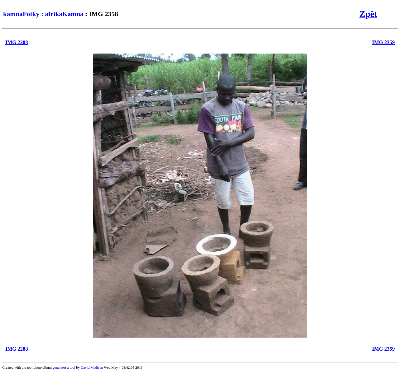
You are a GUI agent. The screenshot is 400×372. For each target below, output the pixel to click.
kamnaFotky (21, 13)
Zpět (368, 14)
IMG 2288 (16, 42)
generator (59, 367)
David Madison (92, 367)
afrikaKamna (64, 13)
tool (72, 367)
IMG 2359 (383, 42)
